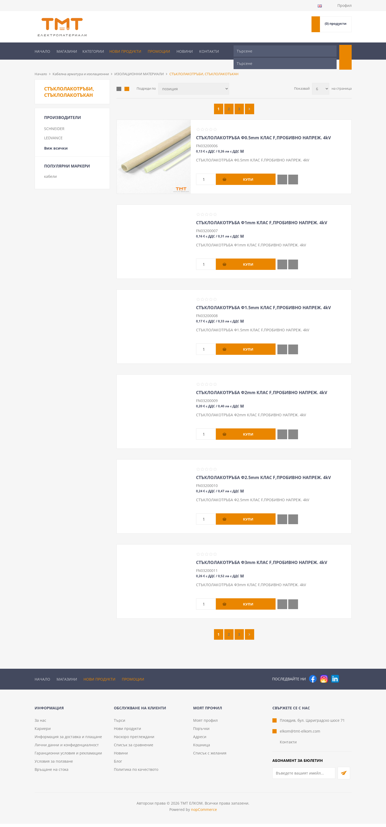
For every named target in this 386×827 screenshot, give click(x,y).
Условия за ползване (54, 764)
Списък (126, 80)
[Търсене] (285, 51)
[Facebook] (313, 670)
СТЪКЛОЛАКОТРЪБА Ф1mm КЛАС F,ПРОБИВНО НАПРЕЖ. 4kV (261, 214)
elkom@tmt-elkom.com (300, 734)
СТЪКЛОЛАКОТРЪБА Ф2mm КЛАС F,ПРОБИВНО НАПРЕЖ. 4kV (261, 384)
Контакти (209, 51)
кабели (50, 167)
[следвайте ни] (335, 670)
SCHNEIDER (54, 119)
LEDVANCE (53, 129)
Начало (42, 51)
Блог (118, 764)
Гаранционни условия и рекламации (68, 756)
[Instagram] (324, 670)
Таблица (119, 80)
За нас (40, 723)
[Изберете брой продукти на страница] (320, 80)
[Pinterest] (346, 670)
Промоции (159, 51)
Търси (119, 723)
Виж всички (56, 139)
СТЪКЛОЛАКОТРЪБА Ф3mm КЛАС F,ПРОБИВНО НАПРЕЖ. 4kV (261, 554)
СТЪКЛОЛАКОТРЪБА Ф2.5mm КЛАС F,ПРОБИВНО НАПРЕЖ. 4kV (263, 469)
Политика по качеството (136, 772)
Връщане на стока (51, 772)
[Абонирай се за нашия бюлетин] (303, 776)
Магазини (67, 51)
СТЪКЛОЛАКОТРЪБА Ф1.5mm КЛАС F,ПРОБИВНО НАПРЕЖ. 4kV (263, 299)
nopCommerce (204, 812)
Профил (344, 5)
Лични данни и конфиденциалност (67, 747)
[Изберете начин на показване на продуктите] (193, 80)
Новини (184, 51)
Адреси (199, 739)
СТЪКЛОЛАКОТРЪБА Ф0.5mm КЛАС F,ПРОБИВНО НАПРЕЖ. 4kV (263, 129)
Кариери (43, 731)
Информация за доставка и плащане (68, 739)
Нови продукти (125, 51)
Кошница (201, 747)
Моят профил (205, 723)
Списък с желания (209, 756)
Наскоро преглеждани (134, 739)
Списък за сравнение (133, 747)
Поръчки (201, 731)
